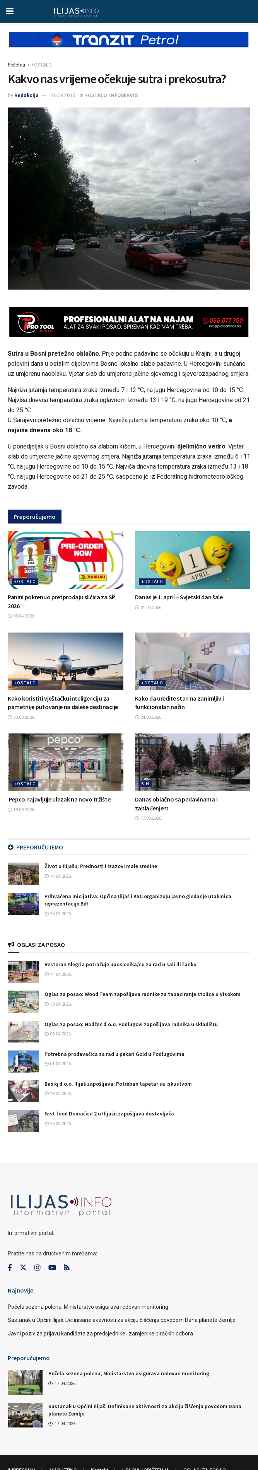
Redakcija (26, 95)
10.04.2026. (58, 1004)
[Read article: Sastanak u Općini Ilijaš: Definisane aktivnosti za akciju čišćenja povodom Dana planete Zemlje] (25, 1415)
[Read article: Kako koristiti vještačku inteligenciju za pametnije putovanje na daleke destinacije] (65, 661)
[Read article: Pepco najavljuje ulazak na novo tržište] (65, 762)
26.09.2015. (63, 95)
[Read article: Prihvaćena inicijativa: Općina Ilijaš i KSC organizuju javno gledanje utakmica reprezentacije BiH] (23, 904)
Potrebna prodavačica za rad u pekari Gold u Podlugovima (114, 1053)
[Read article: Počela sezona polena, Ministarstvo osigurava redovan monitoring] (25, 1382)
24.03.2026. (148, 717)
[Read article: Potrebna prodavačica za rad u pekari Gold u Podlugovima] (23, 1061)
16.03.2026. (58, 1123)
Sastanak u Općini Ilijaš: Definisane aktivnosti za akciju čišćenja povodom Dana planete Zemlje (122, 1320)
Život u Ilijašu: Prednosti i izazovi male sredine (100, 866)
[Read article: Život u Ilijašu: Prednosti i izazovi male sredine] (23, 874)
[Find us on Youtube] (52, 1267)
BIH (145, 783)
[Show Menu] (9, 11)
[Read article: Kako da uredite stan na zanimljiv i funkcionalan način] (193, 661)
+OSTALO (41, 65)
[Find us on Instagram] (37, 1267)
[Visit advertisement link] (129, 46)
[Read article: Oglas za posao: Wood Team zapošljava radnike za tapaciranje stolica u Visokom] (23, 1002)
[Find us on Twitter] (23, 1267)
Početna (16, 65)
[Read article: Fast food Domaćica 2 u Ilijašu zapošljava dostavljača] (23, 1121)
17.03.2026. (148, 818)
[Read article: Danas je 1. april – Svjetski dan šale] (193, 560)
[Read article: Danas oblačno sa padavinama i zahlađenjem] (193, 762)
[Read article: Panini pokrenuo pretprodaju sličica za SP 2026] (65, 560)
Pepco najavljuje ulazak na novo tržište (59, 799)
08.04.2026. (58, 1034)
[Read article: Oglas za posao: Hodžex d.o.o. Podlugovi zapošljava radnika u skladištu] (23, 1032)
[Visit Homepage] (76, 11)
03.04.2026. (21, 616)
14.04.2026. (58, 876)
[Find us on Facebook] (10, 1267)
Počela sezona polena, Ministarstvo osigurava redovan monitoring (88, 1307)
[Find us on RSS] (66, 1268)
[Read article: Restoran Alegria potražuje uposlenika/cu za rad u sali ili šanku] (23, 972)
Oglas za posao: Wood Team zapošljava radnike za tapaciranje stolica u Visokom (142, 994)
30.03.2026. (21, 717)
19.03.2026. (21, 809)
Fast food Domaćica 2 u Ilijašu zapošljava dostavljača (109, 1113)
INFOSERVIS (123, 95)
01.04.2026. (148, 607)
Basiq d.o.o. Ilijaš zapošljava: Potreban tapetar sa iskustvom (118, 1083)
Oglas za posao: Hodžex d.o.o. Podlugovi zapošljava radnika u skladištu (131, 1024)
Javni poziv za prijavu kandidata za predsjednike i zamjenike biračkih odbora (100, 1333)
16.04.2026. (58, 913)
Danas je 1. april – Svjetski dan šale (179, 597)
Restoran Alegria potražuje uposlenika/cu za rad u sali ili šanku (120, 964)
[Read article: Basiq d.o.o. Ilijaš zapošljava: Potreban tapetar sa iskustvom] (23, 1091)
